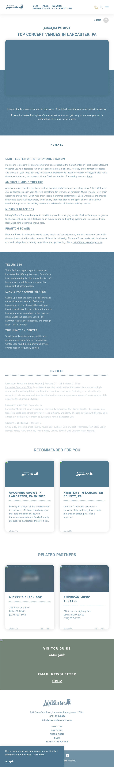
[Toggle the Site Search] (101, 7)
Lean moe (38, 755)
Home (97, 20)
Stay (35, 6)
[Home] (15, 7)
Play (45, 6)
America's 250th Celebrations (52, 8)
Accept (9, 761)
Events (57, 6)
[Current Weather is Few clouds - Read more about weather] (96, 6)
